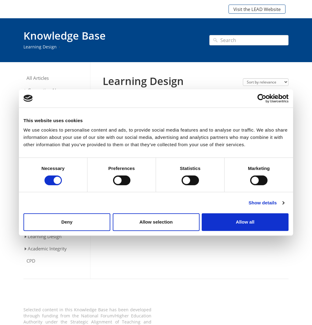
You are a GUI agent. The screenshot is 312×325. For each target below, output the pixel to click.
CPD (31, 261)
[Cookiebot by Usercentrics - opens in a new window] (262, 98)
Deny (67, 221)
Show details (263, 202)
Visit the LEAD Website (257, 9)
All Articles (38, 78)
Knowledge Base (64, 36)
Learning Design (40, 47)
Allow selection (155, 221)
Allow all (245, 221)
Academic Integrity (47, 249)
